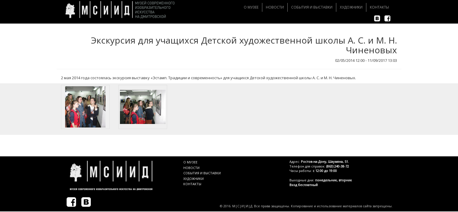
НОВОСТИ (191, 167)
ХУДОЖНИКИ (193, 178)
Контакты (379, 7)
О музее (251, 7)
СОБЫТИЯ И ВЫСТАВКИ (202, 173)
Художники (351, 7)
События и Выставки (311, 7)
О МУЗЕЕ (190, 162)
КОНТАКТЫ (192, 184)
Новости (275, 7)
